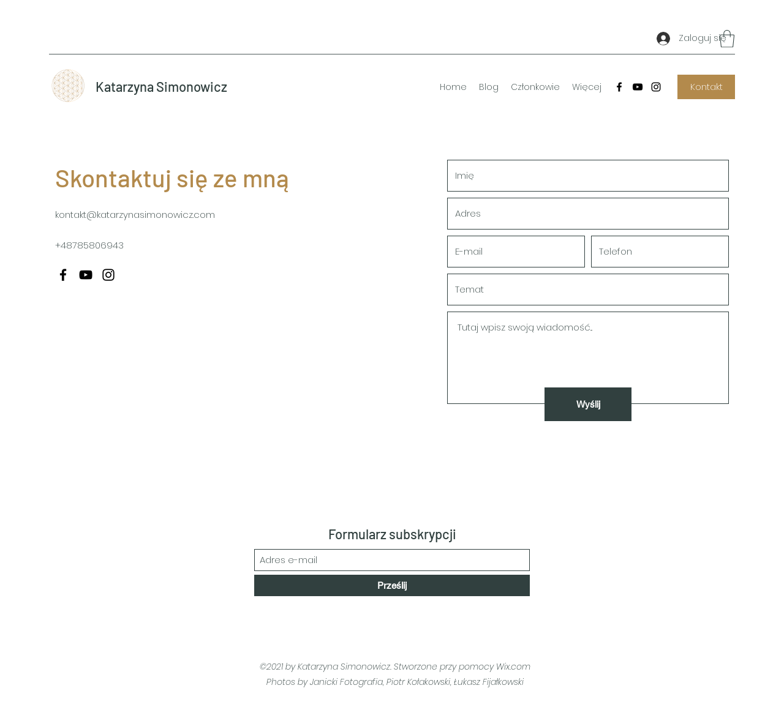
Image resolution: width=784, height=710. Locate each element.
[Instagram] (656, 87)
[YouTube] (637, 87)
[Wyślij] (588, 404)
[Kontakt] (706, 87)
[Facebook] (619, 87)
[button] (727, 39)
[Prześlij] (392, 585)
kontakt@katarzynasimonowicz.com (135, 214)
